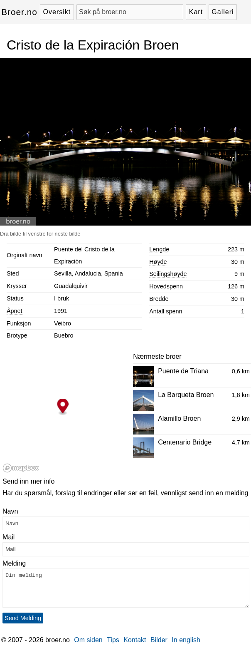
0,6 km (241, 371)
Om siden (88, 639)
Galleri (223, 11)
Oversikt (57, 11)
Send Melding (23, 618)
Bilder (158, 639)
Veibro (62, 323)
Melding (14, 563)
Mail (8, 537)
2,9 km (241, 418)
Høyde (158, 261)
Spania (113, 273)
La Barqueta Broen (186, 394)
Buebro (63, 335)
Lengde (159, 249)
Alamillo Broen (179, 418)
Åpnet (14, 311)
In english (186, 639)
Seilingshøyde (168, 274)
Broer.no (19, 12)
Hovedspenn (166, 286)
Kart (196, 11)
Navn (10, 511)
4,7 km (241, 442)
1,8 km (241, 395)
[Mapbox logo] (20, 468)
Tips (113, 639)
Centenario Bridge (185, 442)
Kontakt (134, 639)
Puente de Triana (183, 371)
